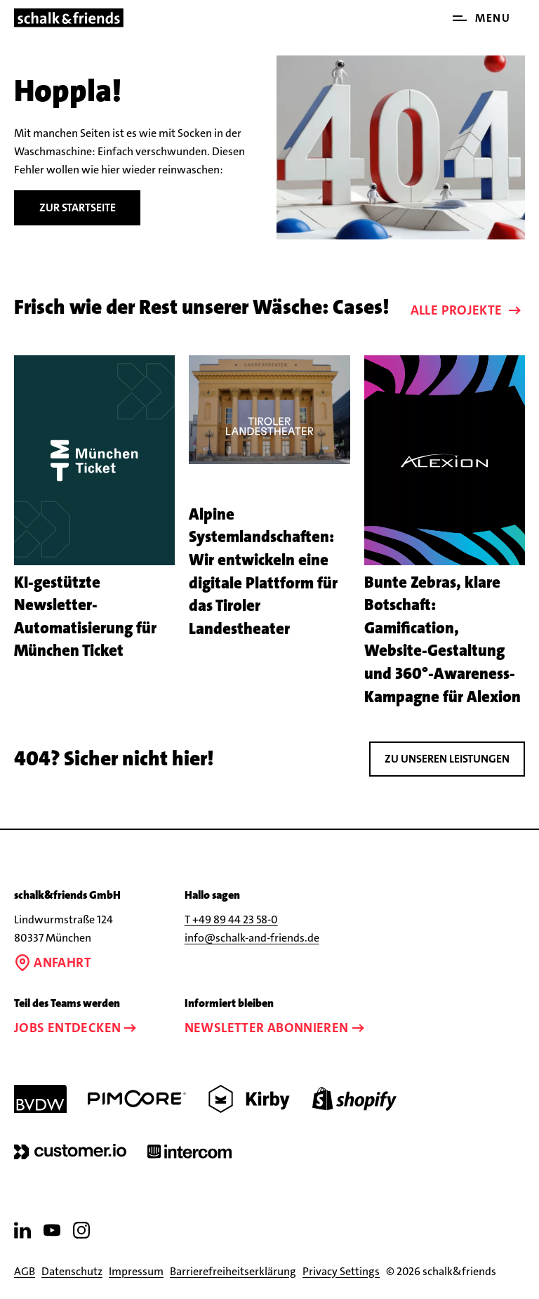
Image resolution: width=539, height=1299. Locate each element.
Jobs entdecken (77, 1027)
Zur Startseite (77, 207)
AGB (24, 1271)
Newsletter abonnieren (276, 1027)
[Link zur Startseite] (69, 17)
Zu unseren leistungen (447, 758)
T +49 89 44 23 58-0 (231, 919)
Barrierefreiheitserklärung (233, 1271)
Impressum (136, 1271)
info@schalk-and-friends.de (252, 937)
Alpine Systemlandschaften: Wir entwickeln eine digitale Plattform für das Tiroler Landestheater (263, 571)
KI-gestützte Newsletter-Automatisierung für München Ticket (85, 616)
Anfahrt (52, 962)
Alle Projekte (467, 310)
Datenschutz (71, 1271)
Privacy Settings (341, 1271)
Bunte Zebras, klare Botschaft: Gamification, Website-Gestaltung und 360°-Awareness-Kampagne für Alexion (442, 639)
